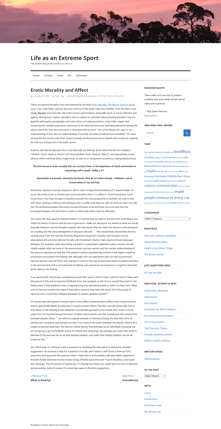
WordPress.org (152, 411)
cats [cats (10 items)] (185, 157)
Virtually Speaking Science (158, 334)
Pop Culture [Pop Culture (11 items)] (183, 176)
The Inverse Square (154, 322)
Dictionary (81, 75)
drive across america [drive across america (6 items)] (174, 161)
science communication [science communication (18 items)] (160, 185)
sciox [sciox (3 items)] (180, 186)
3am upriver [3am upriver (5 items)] (149, 152)
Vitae (60, 75)
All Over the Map (153, 272)
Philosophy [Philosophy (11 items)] (160, 176)
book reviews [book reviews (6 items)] (169, 157)
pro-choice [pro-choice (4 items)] (148, 181)
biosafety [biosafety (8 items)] (149, 157)
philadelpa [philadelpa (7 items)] (149, 176)
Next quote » (151, 115)
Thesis (110, 96)
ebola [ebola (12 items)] (147, 166)
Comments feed (153, 405)
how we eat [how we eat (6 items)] (161, 171)
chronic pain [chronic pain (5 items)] (149, 162)
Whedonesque (152, 358)
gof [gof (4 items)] (145, 172)
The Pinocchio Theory (155, 328)
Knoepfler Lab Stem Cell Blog (159, 309)
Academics (91, 96)
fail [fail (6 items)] (160, 166)
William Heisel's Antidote (157, 340)
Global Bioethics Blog (155, 241)
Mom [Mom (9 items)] (181, 171)
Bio (69, 75)
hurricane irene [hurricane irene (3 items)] (173, 172)
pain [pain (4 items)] (186, 172)
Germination (150, 297)
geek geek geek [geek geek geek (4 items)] (183, 166)
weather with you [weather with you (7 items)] (178, 203)
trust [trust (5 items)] (167, 203)
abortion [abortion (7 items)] (159, 152)
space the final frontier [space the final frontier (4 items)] (157, 192)
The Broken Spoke (154, 254)
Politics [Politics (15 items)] (172, 176)
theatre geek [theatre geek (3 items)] (148, 203)
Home (36, 75)
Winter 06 (118, 96)
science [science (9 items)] (181, 180)
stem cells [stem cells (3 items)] (170, 192)
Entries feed (150, 399)
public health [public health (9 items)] (159, 180)
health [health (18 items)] (151, 171)
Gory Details (150, 303)
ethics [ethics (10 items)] (155, 166)
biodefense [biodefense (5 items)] (168, 152)
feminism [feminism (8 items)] (167, 166)
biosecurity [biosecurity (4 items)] (158, 158)
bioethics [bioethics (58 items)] (182, 151)
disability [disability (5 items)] (159, 162)
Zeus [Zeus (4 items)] (188, 203)
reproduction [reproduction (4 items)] (172, 181)
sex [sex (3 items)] (183, 186)
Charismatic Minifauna (156, 290)
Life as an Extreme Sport (65, 58)
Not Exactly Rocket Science (158, 315)
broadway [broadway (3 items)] (179, 158)
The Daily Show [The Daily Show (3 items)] (159, 203)
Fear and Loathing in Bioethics (160, 235)
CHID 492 (101, 96)
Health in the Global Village (158, 248)
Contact (48, 75)
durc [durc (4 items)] (186, 162)
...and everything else (75, 96)
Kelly (57, 96)
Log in (147, 393)
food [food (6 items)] (174, 166)
